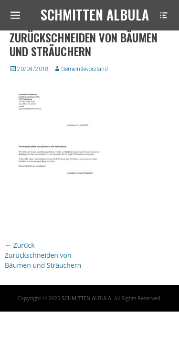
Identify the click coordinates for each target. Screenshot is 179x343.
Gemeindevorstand (84, 69)
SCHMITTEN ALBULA (86, 298)
